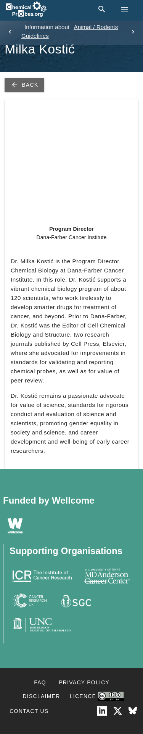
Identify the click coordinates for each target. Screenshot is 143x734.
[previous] (10, 31)
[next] (133, 31)
